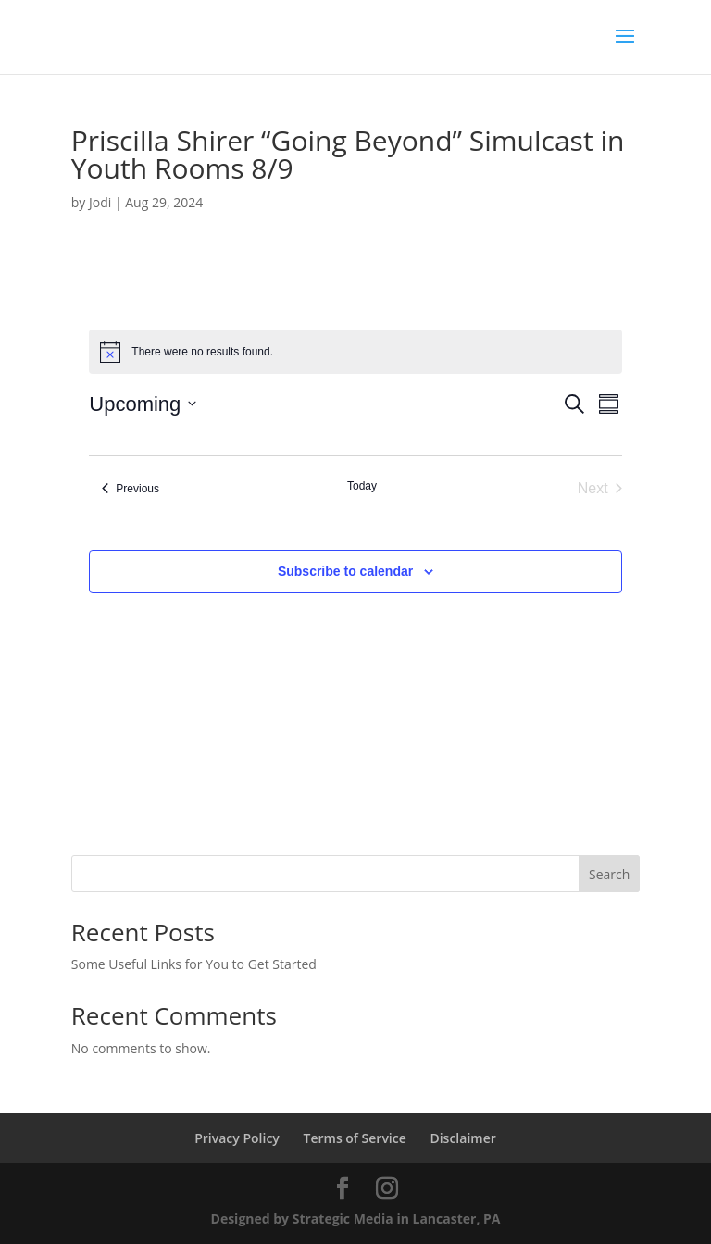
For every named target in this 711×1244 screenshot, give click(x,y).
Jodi (100, 202)
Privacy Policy (237, 1138)
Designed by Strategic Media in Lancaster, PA (356, 1218)
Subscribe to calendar (345, 571)
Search (609, 874)
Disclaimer (462, 1138)
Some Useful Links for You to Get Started (194, 964)
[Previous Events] (130, 489)
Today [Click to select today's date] (362, 485)
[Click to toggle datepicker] (142, 404)
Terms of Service (355, 1138)
